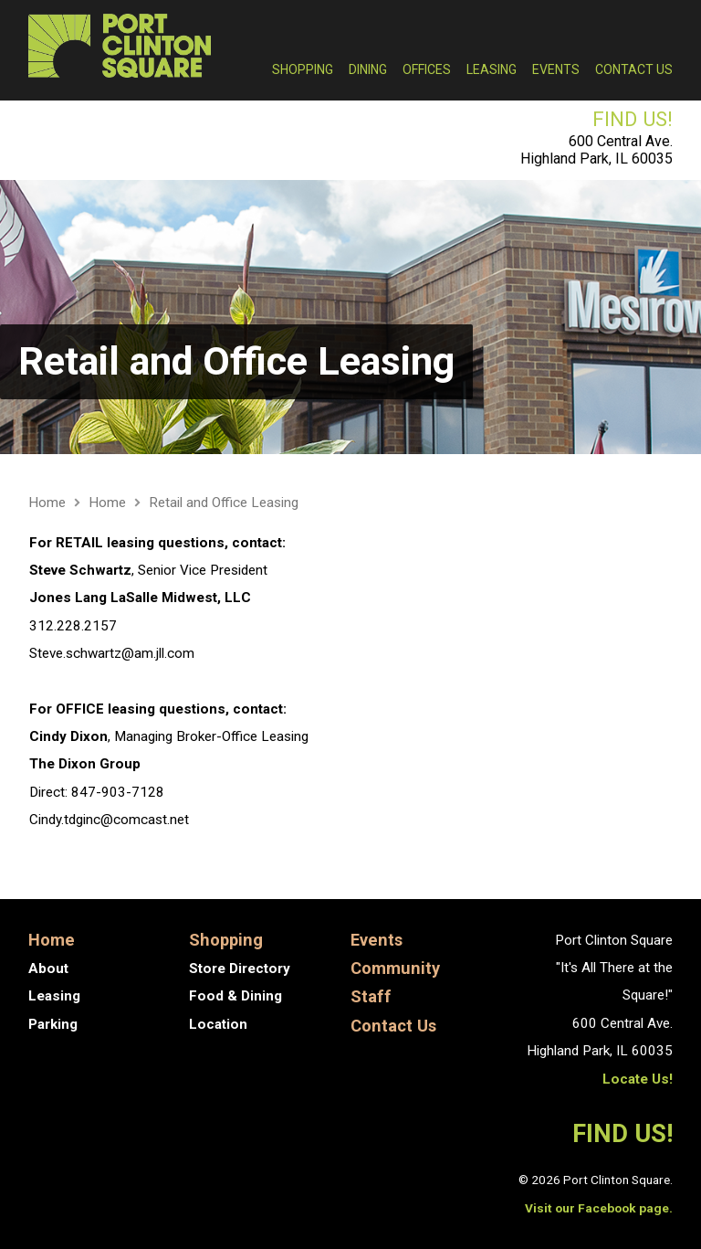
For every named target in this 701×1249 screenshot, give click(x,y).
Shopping (302, 69)
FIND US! (632, 119)
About (48, 968)
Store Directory (239, 968)
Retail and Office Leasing (236, 361)
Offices (427, 69)
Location (218, 1024)
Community (395, 968)
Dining (368, 69)
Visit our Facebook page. (599, 1208)
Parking (53, 1024)
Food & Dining (235, 996)
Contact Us (634, 69)
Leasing (491, 69)
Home (47, 502)
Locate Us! (637, 1079)
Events (556, 69)
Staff (371, 996)
